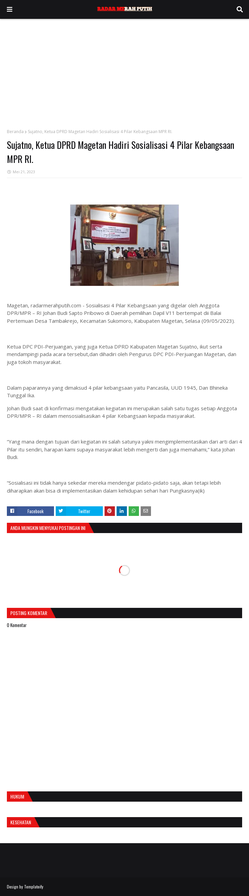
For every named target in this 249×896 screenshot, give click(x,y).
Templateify (33, 886)
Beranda (15, 131)
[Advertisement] (124, 70)
